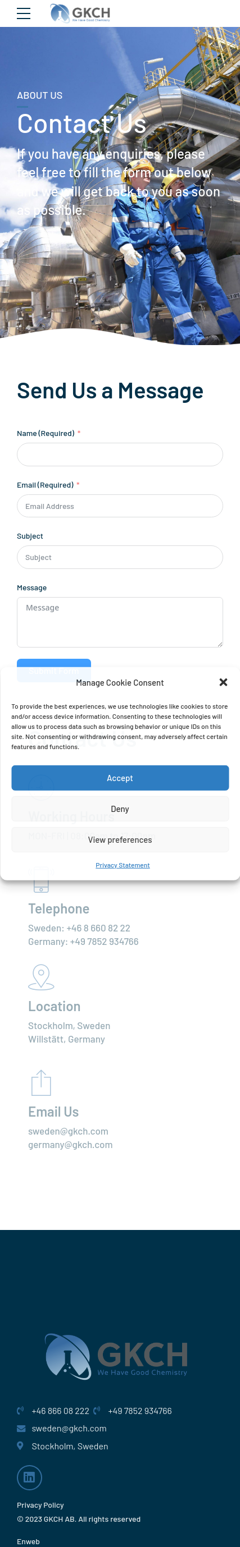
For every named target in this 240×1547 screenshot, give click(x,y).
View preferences (120, 839)
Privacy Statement (123, 865)
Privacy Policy (40, 1504)
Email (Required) (46, 484)
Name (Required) (45, 433)
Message (32, 587)
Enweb (28, 1541)
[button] (223, 682)
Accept (120, 778)
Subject (30, 535)
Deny (120, 809)
